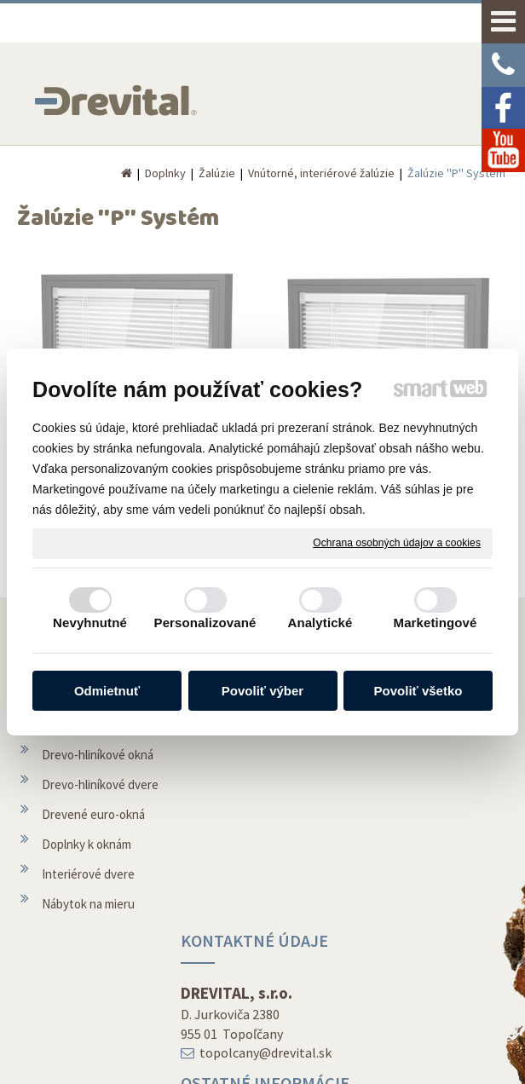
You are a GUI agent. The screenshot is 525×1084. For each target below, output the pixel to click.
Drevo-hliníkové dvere (100, 810)
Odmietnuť (107, 690)
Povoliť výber (262, 690)
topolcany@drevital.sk (269, 754)
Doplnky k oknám (86, 870)
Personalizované (205, 622)
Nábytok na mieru (88, 929)
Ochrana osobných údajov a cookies (397, 543)
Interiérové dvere (88, 899)
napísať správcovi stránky (274, 1045)
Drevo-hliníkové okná (97, 780)
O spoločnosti (246, 888)
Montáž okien (245, 858)
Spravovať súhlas (254, 1060)
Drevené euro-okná (93, 840)
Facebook (402, 964)
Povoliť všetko (418, 690)
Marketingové (435, 622)
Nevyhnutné (90, 622)
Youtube (399, 994)
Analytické (319, 622)
